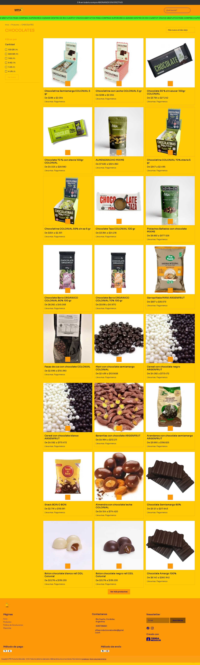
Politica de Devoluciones (13, 625)
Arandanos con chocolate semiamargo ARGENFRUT (170, 437)
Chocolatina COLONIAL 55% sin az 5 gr (68, 228)
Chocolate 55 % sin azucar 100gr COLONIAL (166, 92)
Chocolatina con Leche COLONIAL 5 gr (119, 91)
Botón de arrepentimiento (98, 659)
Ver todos (12, 77)
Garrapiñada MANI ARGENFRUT (166, 297)
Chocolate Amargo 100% (161, 573)
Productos (16, 25)
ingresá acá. (85, 659)
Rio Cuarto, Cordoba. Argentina (103, 620)
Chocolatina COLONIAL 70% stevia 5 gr (169, 161)
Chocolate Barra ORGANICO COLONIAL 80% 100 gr (61, 299)
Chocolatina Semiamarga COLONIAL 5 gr (67, 92)
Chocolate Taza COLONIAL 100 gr (115, 228)
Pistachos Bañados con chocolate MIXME (167, 230)
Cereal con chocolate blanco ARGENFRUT (62, 437)
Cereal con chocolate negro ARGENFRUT (163, 368)
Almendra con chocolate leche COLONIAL (114, 506)
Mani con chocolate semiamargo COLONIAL (115, 368)
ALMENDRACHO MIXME (110, 160)
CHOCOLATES (28, 25)
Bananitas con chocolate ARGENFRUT (118, 435)
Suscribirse (178, 620)
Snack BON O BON (55, 504)
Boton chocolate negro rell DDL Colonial (114, 575)
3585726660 (99, 626)
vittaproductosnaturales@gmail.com (108, 631)
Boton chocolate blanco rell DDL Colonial (64, 575)
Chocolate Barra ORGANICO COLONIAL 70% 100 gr (112, 299)
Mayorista (7, 628)
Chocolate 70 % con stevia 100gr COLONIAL (64, 161)
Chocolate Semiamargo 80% (164, 504)
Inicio (8, 25)
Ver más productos (119, 592)
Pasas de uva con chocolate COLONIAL (67, 366)
